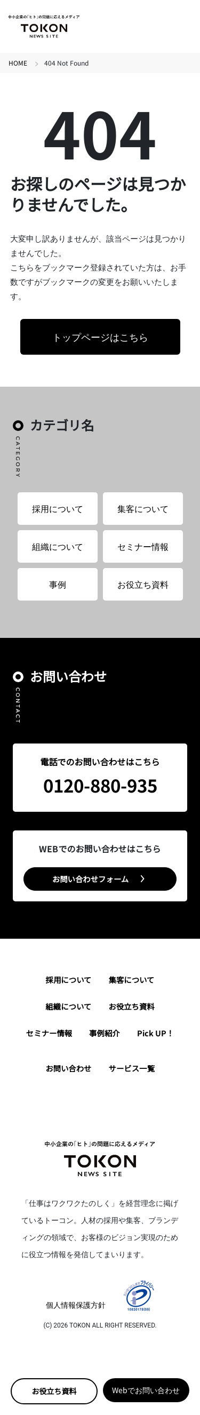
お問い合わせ (68, 1068)
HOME (18, 62)
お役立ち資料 (53, 1391)
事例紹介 (104, 1032)
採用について (57, 508)
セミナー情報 (143, 546)
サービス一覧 (132, 1068)
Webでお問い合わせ (146, 1390)
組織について (57, 546)
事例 (57, 584)
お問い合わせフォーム (90, 878)
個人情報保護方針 (76, 1304)
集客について (143, 508)
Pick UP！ (155, 1032)
